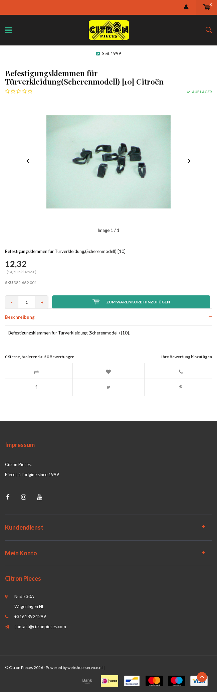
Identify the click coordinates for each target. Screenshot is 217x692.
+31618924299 (30, 616)
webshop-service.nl (84, 667)
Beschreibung (20, 317)
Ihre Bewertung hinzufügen (186, 356)
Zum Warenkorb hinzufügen (131, 301)
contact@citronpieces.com (40, 626)
